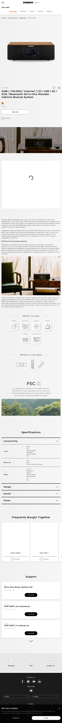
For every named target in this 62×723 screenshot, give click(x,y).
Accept (46, 718)
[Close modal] (59, 708)
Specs (32, 11)
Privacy (31, 703)
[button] (27, 83)
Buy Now (15, 112)
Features (23, 11)
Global (7, 697)
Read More (16, 718)
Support (49, 11)
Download (31, 595)
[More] (30, 641)
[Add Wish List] (54, 88)
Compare (7, 118)
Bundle (40, 11)
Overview (13, 11)
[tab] (31, 441)
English (35, 697)
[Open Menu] (2, 2)
